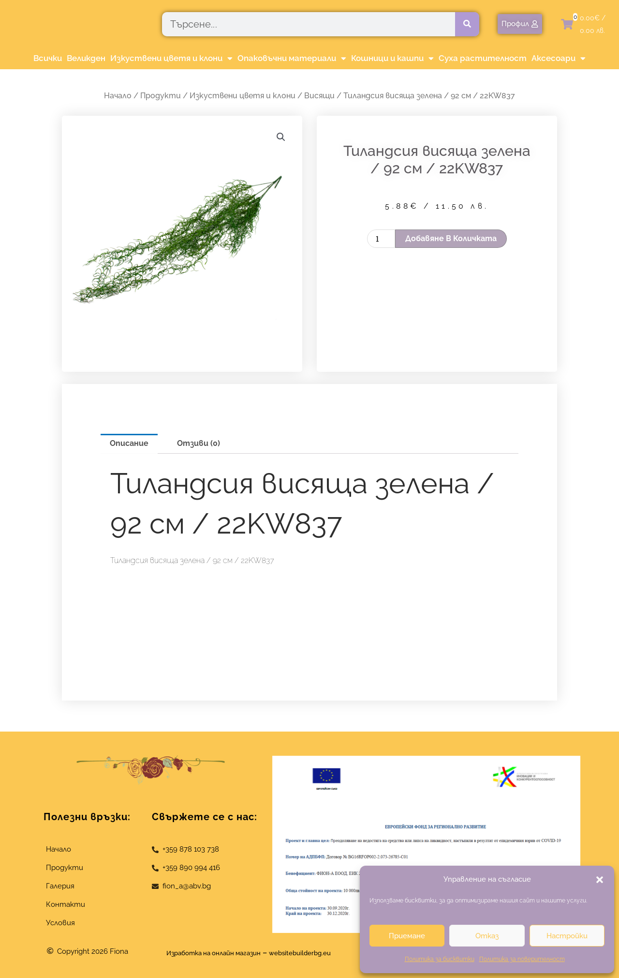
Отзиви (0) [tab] (198, 443)
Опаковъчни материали (291, 58)
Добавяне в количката (451, 238)
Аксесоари (558, 58)
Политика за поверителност (522, 959)
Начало (118, 95)
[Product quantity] (381, 238)
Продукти (160, 95)
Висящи (319, 95)
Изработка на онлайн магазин (206, 952)
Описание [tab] (129, 443)
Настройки (567, 936)
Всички (47, 58)
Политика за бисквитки (439, 959)
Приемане (407, 936)
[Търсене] (467, 24)
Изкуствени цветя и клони (171, 58)
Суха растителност (483, 58)
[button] (599, 880)
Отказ (487, 936)
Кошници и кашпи (392, 58)
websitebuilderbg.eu (313, 952)
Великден (86, 58)
